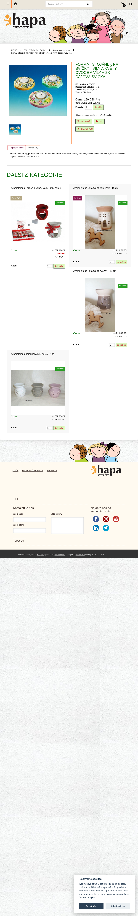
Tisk (99, 121)
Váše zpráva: (56, 514)
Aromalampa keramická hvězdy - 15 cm (94, 271)
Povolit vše (91, 906)
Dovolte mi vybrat (87, 897)
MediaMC (80, 554)
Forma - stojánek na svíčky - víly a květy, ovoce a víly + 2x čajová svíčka (41, 53)
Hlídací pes (85, 129)
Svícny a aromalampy (62, 50)
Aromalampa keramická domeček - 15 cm (96, 188)
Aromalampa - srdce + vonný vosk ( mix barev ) (36, 188)
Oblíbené (83, 121)
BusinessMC (60, 554)
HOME (14, 50)
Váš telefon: (18, 525)
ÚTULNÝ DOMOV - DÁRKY (34, 50)
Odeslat (19, 541)
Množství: (79, 107)
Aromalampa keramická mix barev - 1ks (32, 354)
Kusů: (14, 265)
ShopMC (40, 554)
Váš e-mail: (18, 514)
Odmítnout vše (118, 906)
